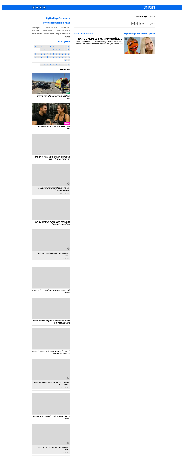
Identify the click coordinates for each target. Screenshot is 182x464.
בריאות (89, 2)
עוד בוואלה (62, 70)
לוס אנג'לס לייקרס (61, 34)
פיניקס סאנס (34, 34)
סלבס (111, 2)
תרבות (119, 2)
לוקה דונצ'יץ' (46, 34)
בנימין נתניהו (34, 28)
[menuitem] (134, 2)
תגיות (150, 17)
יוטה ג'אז (33, 31)
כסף (104, 2)
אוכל (97, 2)
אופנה (62, 2)
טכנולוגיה (71, 2)
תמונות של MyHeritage (56, 18)
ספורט (127, 2)
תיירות (81, 2)
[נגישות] (3, 2)
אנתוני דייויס (63, 28)
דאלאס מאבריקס (61, 31)
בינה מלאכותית (49, 28)
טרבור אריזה (45, 31)
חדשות (136, 2)
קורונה (65, 37)
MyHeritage (139, 17)
